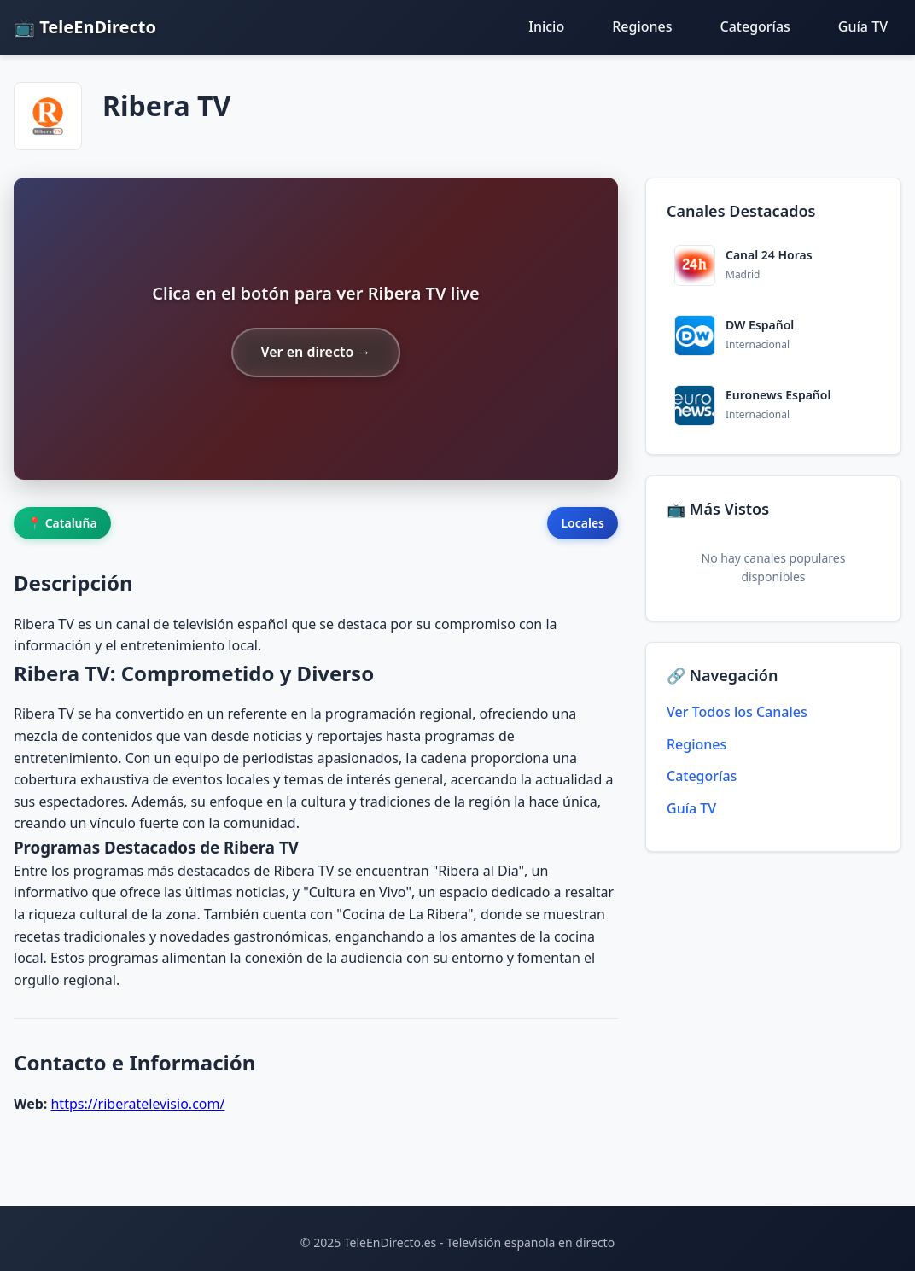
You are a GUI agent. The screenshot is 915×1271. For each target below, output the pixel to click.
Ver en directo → (315, 351)
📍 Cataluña (62, 523)
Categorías (755, 26)
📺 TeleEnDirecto (85, 26)
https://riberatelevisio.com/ (137, 1103)
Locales (582, 523)
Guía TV (863, 26)
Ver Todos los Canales (737, 712)
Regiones (642, 26)
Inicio (546, 26)
